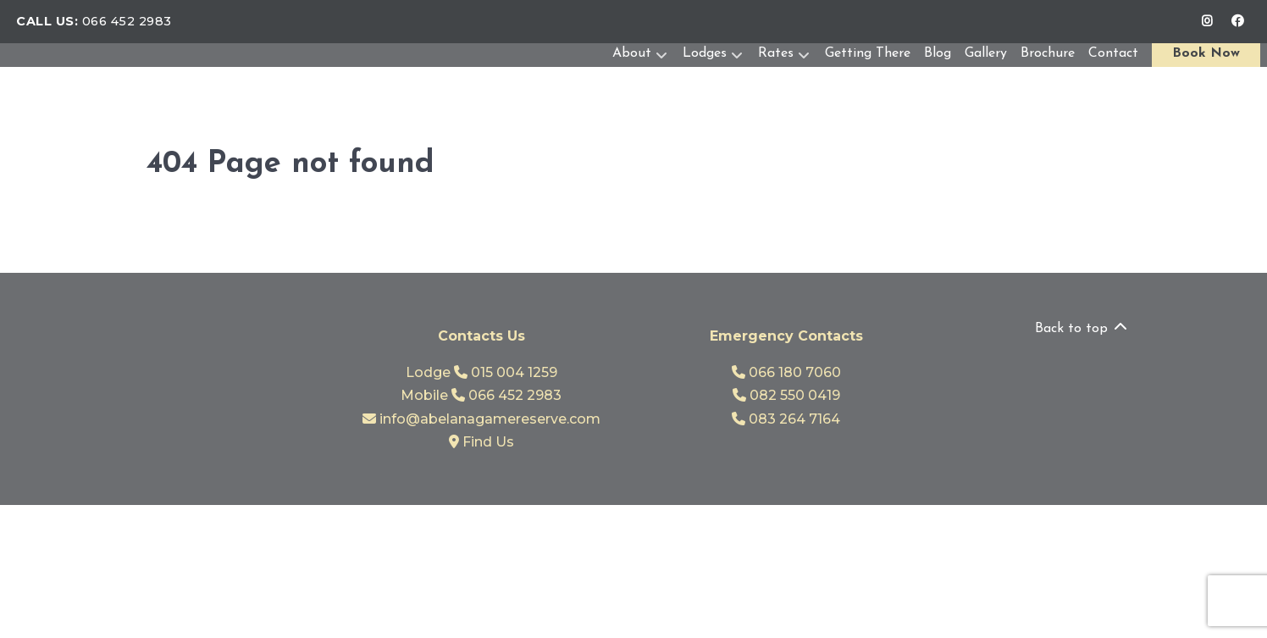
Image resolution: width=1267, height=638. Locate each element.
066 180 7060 (786, 372)
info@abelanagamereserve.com (481, 419)
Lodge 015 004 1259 (481, 372)
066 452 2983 (127, 21)
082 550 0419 (786, 395)
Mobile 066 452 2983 (481, 395)
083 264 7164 (786, 419)
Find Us (481, 442)
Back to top (1082, 329)
